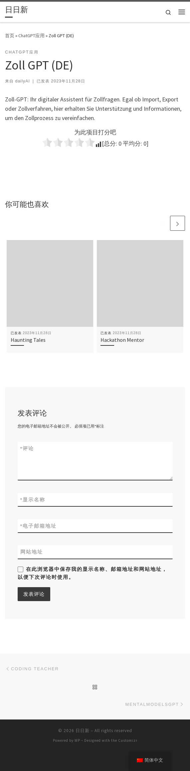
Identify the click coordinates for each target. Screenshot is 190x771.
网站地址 (31, 552)
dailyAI (22, 81)
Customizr (127, 740)
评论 (27, 448)
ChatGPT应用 (31, 36)
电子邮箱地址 (38, 526)
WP (77, 740)
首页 (9, 36)
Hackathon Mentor (122, 339)
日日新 (83, 730)
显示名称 (33, 499)
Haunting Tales (28, 339)
